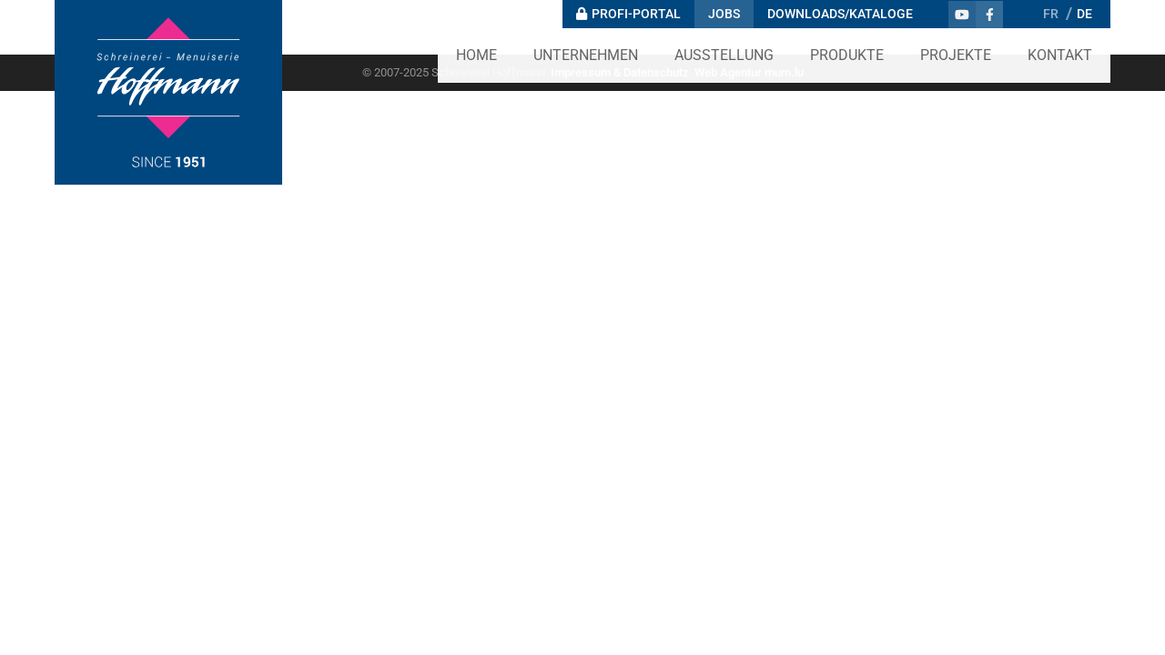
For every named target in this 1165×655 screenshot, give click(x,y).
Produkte (847, 55)
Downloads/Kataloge (840, 13)
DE (1084, 13)
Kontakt (1060, 55)
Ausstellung (724, 55)
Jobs (724, 13)
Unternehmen (585, 55)
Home (476, 55)
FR (1051, 13)
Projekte (955, 55)
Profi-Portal (636, 13)
